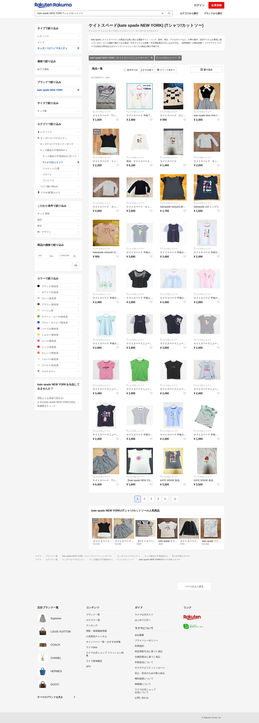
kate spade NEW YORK (58, 90)
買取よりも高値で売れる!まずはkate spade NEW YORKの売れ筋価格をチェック (58, 402)
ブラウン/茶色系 (58, 304)
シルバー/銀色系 (58, 359)
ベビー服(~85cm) (59, 186)
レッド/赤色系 (58, 347)
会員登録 (216, 5)
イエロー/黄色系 (58, 334)
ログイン (199, 5)
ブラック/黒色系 (58, 286)
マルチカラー (58, 371)
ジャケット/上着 (61, 168)
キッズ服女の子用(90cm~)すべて (61, 156)
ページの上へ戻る (194, 586)
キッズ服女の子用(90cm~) (59, 150)
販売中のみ (131, 70)
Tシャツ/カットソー (168, 57)
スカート (61, 174)
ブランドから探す (213, 13)
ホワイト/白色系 (58, 292)
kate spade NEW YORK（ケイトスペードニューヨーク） (121, 57)
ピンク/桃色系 (58, 340)
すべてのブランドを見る (50, 697)
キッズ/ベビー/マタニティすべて (59, 144)
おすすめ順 (147, 70)
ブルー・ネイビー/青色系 (58, 322)
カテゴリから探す (189, 13)
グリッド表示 (166, 70)
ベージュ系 (58, 310)
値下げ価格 (58, 69)
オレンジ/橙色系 (58, 353)
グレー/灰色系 (58, 298)
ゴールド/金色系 (58, 365)
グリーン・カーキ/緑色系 (58, 316)
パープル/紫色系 (58, 328)
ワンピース (61, 180)
